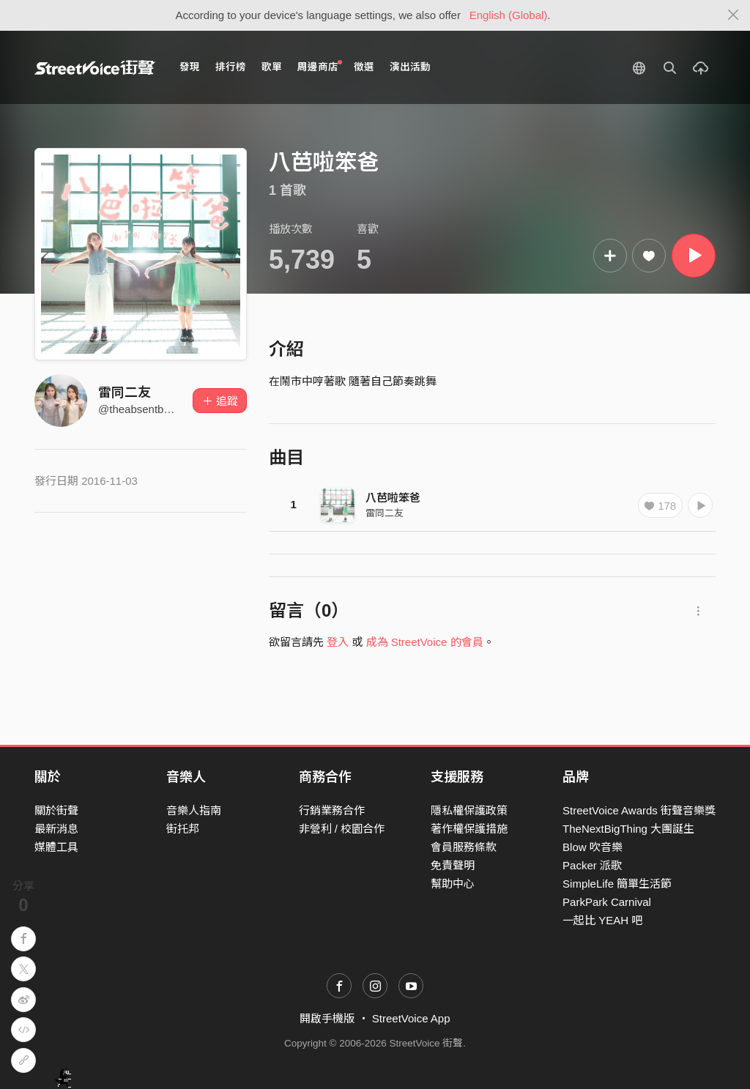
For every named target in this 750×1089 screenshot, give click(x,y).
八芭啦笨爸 (392, 497)
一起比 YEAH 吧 (602, 920)
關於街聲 (56, 810)
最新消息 (56, 828)
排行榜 (230, 67)
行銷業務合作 (332, 810)
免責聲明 (453, 865)
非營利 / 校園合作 (342, 828)
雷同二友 (124, 392)
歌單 (271, 67)
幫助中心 (453, 883)
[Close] (733, 15)
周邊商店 (319, 66)
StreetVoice (94, 67)
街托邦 (182, 828)
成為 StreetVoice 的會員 (424, 642)
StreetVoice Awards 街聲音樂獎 (639, 810)
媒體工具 (56, 847)
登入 (338, 642)
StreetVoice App (411, 1018)
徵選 (364, 67)
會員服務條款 (464, 847)
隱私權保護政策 (469, 810)
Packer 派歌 (592, 865)
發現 (189, 67)
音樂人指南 (193, 810)
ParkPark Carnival (606, 902)
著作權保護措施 (469, 828)
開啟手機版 (327, 1018)
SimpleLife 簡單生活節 (617, 883)
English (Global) (508, 15)
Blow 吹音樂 (592, 847)
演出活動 (410, 67)
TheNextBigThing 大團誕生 (628, 828)
